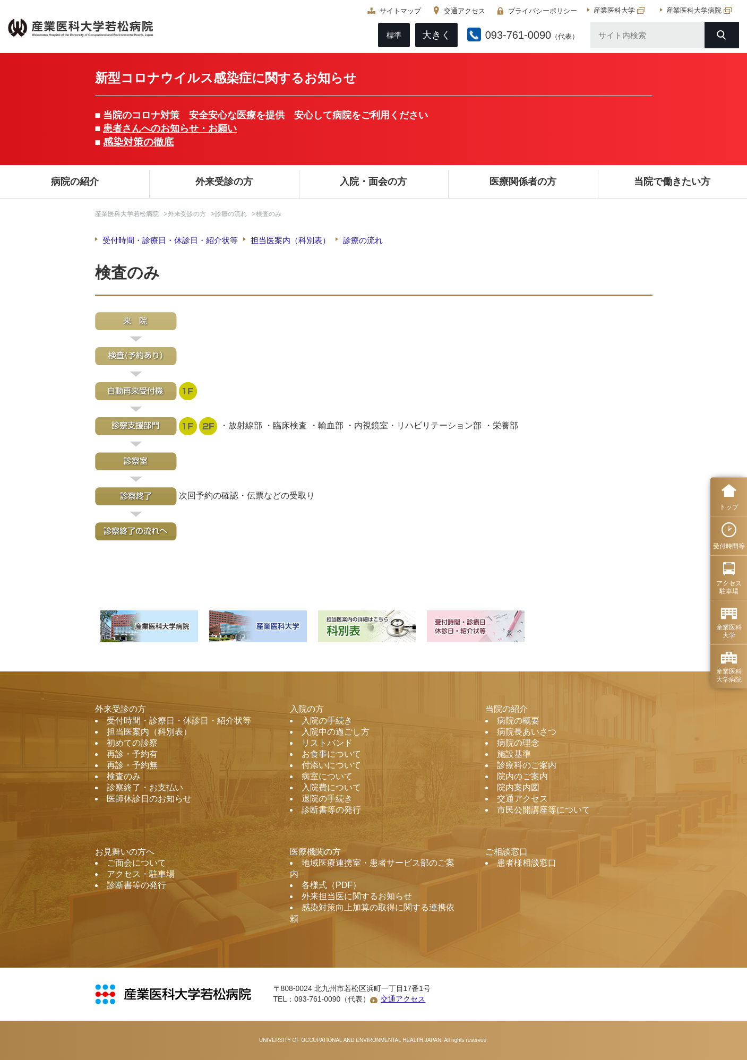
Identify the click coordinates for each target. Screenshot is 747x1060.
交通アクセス (462, 11)
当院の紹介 (506, 708)
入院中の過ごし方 (336, 731)
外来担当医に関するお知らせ (357, 896)
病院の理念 (518, 742)
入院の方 (307, 708)
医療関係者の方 (523, 181)
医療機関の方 (315, 851)
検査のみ (124, 776)
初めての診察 (132, 742)
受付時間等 (729, 546)
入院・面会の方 (373, 181)
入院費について (331, 787)
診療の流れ (231, 214)
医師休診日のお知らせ (149, 798)
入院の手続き (327, 720)
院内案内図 (518, 787)
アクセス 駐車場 (729, 587)
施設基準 (514, 754)
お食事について (331, 754)
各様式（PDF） (331, 885)
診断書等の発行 (331, 809)
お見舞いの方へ (124, 851)
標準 (391, 35)
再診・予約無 (132, 765)
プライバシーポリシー (539, 11)
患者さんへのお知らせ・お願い (170, 128)
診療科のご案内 (526, 765)
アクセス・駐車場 (141, 873)
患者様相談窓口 (526, 862)
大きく (433, 35)
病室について (327, 776)
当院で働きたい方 (672, 181)
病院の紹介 (75, 181)
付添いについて (331, 765)
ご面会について (136, 862)
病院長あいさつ (526, 731)
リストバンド (327, 742)
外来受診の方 (224, 181)
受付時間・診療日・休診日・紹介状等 (170, 240)
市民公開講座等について (543, 809)
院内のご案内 (522, 776)
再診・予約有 (132, 754)
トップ (729, 507)
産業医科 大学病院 (729, 675)
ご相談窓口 (506, 851)
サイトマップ (397, 11)
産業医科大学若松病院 (127, 214)
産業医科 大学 (729, 631)
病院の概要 (518, 720)
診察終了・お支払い (145, 787)
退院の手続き (327, 798)
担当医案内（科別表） (290, 240)
